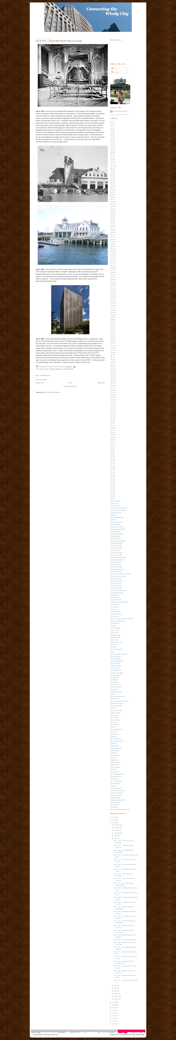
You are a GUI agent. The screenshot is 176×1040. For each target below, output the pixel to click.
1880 (111, 176)
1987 (111, 430)
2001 (111, 456)
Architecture (113, 505)
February (116, 996)
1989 (111, 432)
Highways (113, 640)
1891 (111, 204)
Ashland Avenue (114, 512)
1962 (111, 371)
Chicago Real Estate (115, 569)
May (115, 988)
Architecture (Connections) (117, 508)
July (115, 838)
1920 (111, 272)
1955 (111, 355)
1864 (111, 147)
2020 (113, 817)
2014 (111, 486)
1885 (111, 187)
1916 (111, 263)
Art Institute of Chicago (116, 510)
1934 (111, 305)
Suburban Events (114, 776)
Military (112, 708)
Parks (111, 727)
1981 (111, 416)
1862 (111, 143)
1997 (111, 446)
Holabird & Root (114, 642)
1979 (111, 411)
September (117, 833)
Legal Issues (113, 682)
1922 (111, 277)
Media (112, 694)
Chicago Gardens (115, 552)
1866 (111, 152)
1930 (111, 296)
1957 (111, 359)
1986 (111, 428)
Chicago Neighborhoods (116, 557)
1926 (111, 286)
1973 (111, 397)
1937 (111, 312)
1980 (111, 413)
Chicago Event (114, 545)
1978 (111, 409)
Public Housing (114, 739)
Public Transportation (116, 741)
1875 (111, 164)
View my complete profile (119, 114)
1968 (111, 385)
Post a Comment (41, 380)
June (115, 985)
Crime (112, 609)
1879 (111, 173)
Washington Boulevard (116, 800)
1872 (111, 159)
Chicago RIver (114, 571)
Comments (115, 72)
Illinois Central (114, 658)
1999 (111, 451)
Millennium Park (114, 710)
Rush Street (113, 755)
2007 (111, 470)
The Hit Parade (114, 783)
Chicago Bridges (114, 534)
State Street (113, 767)
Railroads (112, 745)
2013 (111, 484)
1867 (111, 154)
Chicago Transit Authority (117, 590)
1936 (111, 310)
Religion (112, 753)
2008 (111, 472)
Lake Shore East (114, 675)
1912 (111, 253)
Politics (112, 731)
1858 (111, 133)
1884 (111, 185)
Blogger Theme (114, 1034)
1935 (111, 307)
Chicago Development (116, 541)
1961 (111, 369)
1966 (111, 380)
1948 (111, 338)
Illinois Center (114, 656)
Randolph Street (114, 748)
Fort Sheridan (114, 628)
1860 (111, 138)
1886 (111, 190)
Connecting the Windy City (50, 1034)
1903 (111, 232)
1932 (111, 300)
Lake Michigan (114, 670)
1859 (111, 136)
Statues (112, 769)
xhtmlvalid (141, 1034)
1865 (111, 150)
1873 (111, 161)
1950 (111, 343)
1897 (111, 218)
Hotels (112, 647)
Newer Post (39, 383)
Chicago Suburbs (114, 588)
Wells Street (113, 804)
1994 (111, 444)
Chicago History (114, 555)
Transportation (114, 788)
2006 (111, 468)
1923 (111, 279)
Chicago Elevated (115, 543)
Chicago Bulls (114, 536)
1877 (111, 168)
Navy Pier (113, 717)
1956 (111, 357)
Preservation (113, 734)
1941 (111, 322)
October (116, 830)
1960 (111, 366)
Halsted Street (114, 635)
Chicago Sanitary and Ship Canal (119, 574)
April (115, 991)
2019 (111, 498)
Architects (113, 503)
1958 (111, 362)
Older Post (101, 383)
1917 (111, 265)
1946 (111, 333)
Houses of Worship (115, 649)
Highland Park (114, 637)
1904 (111, 234)
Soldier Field (113, 764)
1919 (111, 270)
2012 (111, 482)
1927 (111, 289)
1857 (111, 131)
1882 (111, 180)
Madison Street (114, 687)
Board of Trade (114, 524)
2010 (111, 477)
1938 (111, 315)
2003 (111, 461)
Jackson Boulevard (115, 661)
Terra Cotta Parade (115, 781)
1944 (111, 329)
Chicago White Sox (115, 592)
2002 (111, 458)
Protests (112, 736)
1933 (111, 303)
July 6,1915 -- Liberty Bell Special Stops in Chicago (59, 41)
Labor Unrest (113, 668)
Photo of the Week (115, 729)
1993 (111, 442)
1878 (111, 171)
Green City (113, 632)
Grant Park (113, 630)
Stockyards (113, 771)
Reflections (113, 750)
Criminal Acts (114, 611)
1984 (111, 423)
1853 (111, 126)
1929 (111, 293)
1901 (111, 227)
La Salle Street (67, 369)
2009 (111, 475)
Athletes (112, 515)
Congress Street (114, 600)
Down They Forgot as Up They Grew (120, 618)
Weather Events (114, 802)
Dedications (113, 616)
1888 (111, 194)
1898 (111, 220)
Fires (111, 625)
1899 (111, 223)
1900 (111, 225)
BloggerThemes (126, 1034)
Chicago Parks (114, 562)
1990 (111, 435)
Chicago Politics (114, 566)
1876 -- (112, 166)
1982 (111, 418)
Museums (113, 715)
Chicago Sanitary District (117, 576)
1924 (111, 282)
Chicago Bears (114, 531)
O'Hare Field (113, 720)
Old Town (113, 722)
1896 (111, 216)
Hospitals (112, 644)
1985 (111, 425)
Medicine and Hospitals (116, 696)
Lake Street (113, 677)
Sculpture (112, 760)
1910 (111, 249)
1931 (111, 298)
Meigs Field (113, 698)
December (116, 825)
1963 (111, 373)
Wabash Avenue (114, 795)
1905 (111, 237)
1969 (111, 387)
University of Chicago (116, 790)
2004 (111, 463)
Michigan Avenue (115, 703)
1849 (111, 124)
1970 (111, 390)
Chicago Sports (114, 583)
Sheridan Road (114, 762)
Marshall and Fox (115, 691)
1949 (111, 340)
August (116, 835)
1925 (111, 284)
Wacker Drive (114, 797)
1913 (111, 256)
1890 (111, 201)
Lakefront (113, 680)
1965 (111, 378)
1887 (111, 192)
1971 (111, 392)
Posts (113, 68)
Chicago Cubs (114, 538)
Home (71, 383)
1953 (111, 350)
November (117, 827)
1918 (111, 267)
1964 (111, 376)
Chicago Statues (114, 585)
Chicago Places (114, 564)
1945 (111, 331)
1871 (111, 157)
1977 (111, 406)
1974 (111, 399)
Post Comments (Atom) (52, 392)
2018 (111, 496)
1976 (111, 404)
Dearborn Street (114, 614)
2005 (111, 465)
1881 (111, 178)
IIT (111, 651)
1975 (111, 402)
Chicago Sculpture (115, 581)
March (115, 993)
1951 (111, 345)
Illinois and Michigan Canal (117, 654)
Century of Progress (115, 526)
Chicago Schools (114, 578)
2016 (111, 491)
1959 (111, 364)
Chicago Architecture (116, 529)
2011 (111, 479)
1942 (111, 324)
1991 (111, 437)
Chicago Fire (113, 550)
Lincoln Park (113, 684)
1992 (111, 439)
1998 (111, 449)
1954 (111, 352)
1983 (111, 421)
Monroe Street (114, 713)
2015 (111, 489)
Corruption (113, 604)
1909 (111, 246)
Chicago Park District (116, 559)
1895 (111, 213)
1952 (111, 347)
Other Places (113, 724)
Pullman (112, 743)
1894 (111, 211)
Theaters (112, 786)
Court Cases (113, 607)
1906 (111, 239)
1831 (111, 121)
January (116, 999)
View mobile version (70, 386)
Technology (113, 779)
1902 (111, 230)
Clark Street (113, 597)
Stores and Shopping (115, 774)
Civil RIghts (113, 595)
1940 (111, 319)
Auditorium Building (116, 517)
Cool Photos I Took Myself (117, 602)
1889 (111, 197)
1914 (111, 258)
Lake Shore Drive (115, 673)
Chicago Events (55, 369)
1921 (111, 274)
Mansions (113, 689)
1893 (111, 208)
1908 (111, 244)
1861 (111, 140)
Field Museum (114, 623)
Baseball (112, 519)
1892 (111, 206)
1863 (111, 145)
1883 (111, 183)
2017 (111, 494)
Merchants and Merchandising (118, 701)
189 (111, 199)
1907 (111, 242)
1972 (111, 395)
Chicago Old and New (120, 111)
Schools (112, 757)
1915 (46, 369)
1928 (111, 291)
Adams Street (114, 501)
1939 (111, 317)
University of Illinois (115, 793)
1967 (111, 383)
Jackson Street (114, 663)
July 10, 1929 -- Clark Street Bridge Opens (125, 939)
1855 (111, 128)
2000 (111, 453)
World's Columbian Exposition (118, 809)
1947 (111, 336)
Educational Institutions (116, 621)
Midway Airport (114, 705)
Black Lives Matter (115, 522)
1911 (111, 251)
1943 (111, 326)
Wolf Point (113, 807)
